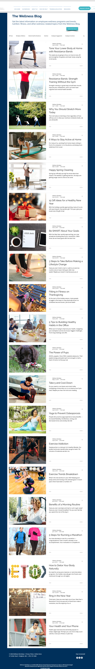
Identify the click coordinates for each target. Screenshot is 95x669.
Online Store (38, 654)
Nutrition (46, 35)
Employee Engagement (56, 35)
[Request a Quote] (85, 8)
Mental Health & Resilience (35, 35)
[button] (26, 8)
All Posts (11, 35)
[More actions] (83, 44)
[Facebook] (77, 658)
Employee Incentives (70, 35)
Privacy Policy (30, 654)
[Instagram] (82, 658)
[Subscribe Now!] (72, 28)
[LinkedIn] (79, 658)
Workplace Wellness (20, 35)
